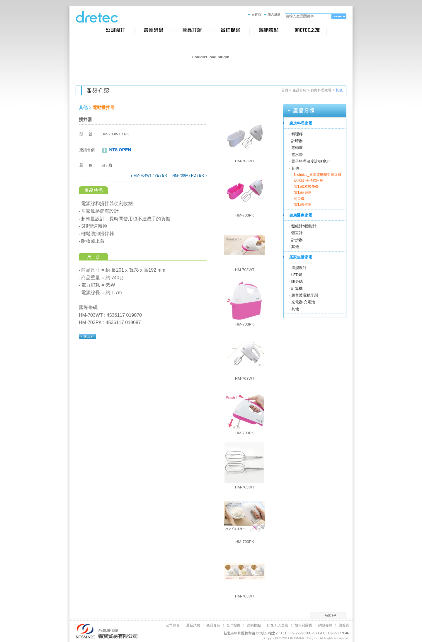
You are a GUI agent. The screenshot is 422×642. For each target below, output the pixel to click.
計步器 (297, 240)
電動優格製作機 (306, 187)
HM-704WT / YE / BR (150, 175)
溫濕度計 (299, 267)
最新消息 (193, 625)
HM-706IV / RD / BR (188, 175)
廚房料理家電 (320, 90)
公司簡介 (173, 625)
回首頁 (256, 14)
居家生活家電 (300, 257)
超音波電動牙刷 (304, 295)
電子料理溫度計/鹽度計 (311, 161)
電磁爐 (297, 147)
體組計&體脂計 (304, 226)
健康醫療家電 (300, 215)
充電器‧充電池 (303, 302)
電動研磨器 (303, 192)
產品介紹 (299, 90)
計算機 (297, 288)
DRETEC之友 (277, 625)
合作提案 (234, 625)
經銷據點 (254, 625)
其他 (295, 168)
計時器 (297, 141)
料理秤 (297, 134)
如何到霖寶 (303, 625)
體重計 (297, 233)
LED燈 (296, 275)
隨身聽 (297, 281)
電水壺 (297, 154)
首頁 (284, 90)
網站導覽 (325, 625)
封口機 (299, 199)
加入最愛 (274, 14)
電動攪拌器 (303, 204)
